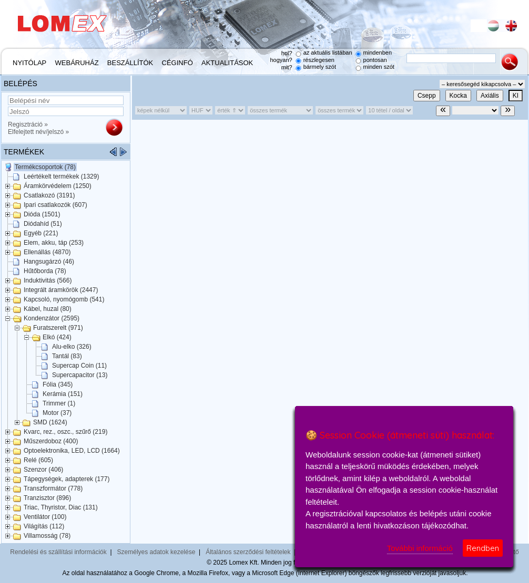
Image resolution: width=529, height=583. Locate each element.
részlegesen (318, 60)
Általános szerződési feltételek (248, 552)
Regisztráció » (28, 124)
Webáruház (77, 63)
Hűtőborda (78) (45, 271)
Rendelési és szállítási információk (58, 552)
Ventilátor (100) (45, 516)
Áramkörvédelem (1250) (57, 186)
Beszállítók (130, 63)
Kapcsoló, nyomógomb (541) (64, 299)
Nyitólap (29, 63)
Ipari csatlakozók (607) (55, 205)
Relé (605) (38, 460)
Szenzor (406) (43, 469)
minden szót (378, 67)
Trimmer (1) (59, 403)
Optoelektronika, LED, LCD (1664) (72, 450)
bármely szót (319, 67)
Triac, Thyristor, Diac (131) (61, 507)
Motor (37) (57, 413)
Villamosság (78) (47, 535)
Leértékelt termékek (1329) (61, 176)
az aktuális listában (327, 52)
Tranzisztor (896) (47, 498)
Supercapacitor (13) (79, 375)
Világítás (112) (44, 526)
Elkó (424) (57, 337)
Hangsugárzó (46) (49, 261)
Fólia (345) (58, 384)
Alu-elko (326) (71, 346)
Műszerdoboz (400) (51, 441)
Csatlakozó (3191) (49, 195)
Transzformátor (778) (53, 488)
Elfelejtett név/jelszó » (38, 132)
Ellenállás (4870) (47, 252)
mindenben (377, 52)
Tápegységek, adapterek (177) (66, 479)
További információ (420, 548)
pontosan (375, 60)
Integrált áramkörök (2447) (61, 290)
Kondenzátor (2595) (51, 318)
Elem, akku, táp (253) (54, 242)
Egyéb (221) (41, 233)
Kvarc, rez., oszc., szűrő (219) (65, 431)
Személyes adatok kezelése (156, 552)
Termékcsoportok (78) (45, 167)
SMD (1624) (50, 422)
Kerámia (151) (63, 394)
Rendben (482, 548)
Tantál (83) (67, 356)
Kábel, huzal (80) (48, 309)
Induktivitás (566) (48, 280)
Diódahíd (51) (43, 223)
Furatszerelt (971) (58, 327)
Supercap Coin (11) (79, 365)
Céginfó (177, 63)
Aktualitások (227, 63)
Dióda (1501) (42, 214)
